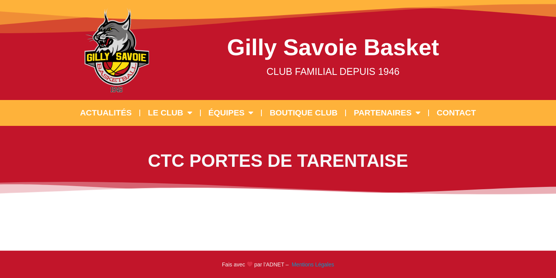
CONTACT (456, 112)
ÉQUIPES (231, 113)
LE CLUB (170, 113)
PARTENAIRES (387, 113)
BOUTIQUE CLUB (303, 112)
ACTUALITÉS (106, 112)
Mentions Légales (312, 264)
